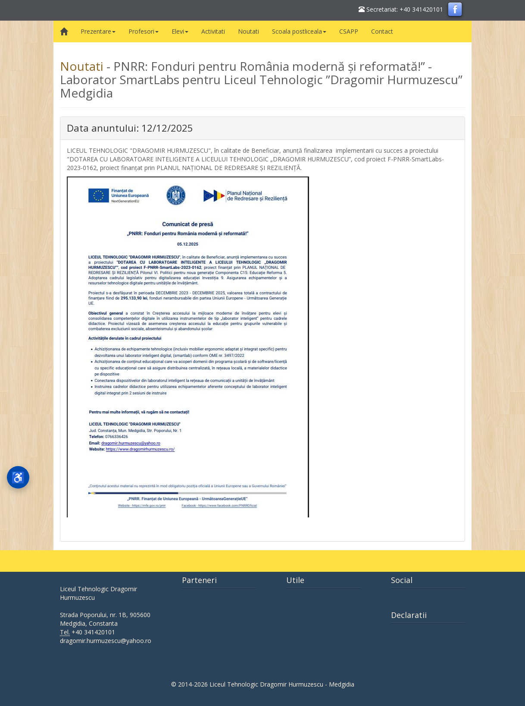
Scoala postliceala (299, 31)
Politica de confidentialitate (262, 675)
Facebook (405, 599)
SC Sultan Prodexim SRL (215, 614)
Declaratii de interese (420, 634)
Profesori (143, 31)
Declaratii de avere (417, 649)
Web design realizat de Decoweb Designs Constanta (263, 693)
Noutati (248, 31)
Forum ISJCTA (305, 644)
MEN (293, 629)
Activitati (213, 31)
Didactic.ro (301, 660)
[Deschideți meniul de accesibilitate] (18, 477)
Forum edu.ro (305, 614)
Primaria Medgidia (207, 599)
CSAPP (348, 31)
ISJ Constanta (305, 599)
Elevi (180, 31)
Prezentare (98, 31)
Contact (382, 31)
